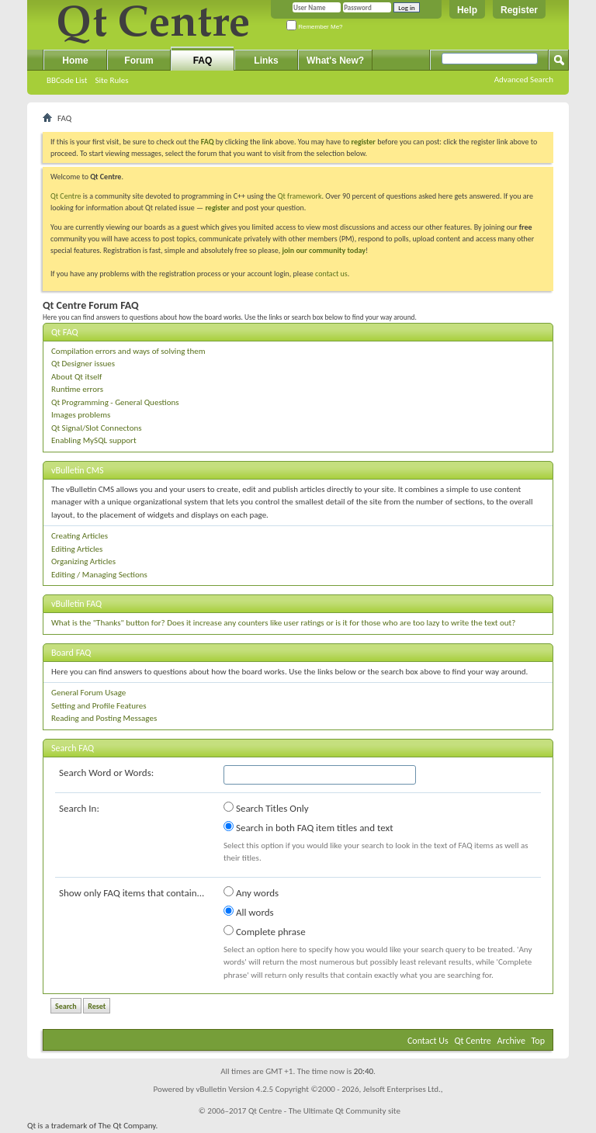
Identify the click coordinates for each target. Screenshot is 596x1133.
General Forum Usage (88, 693)
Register (519, 10)
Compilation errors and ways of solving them (128, 351)
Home (75, 60)
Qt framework (300, 196)
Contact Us (428, 1040)
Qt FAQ (64, 332)
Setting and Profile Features (99, 706)
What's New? (335, 60)
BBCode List (67, 80)
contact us (331, 274)
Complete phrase (265, 931)
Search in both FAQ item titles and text (308, 827)
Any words (251, 892)
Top (538, 1040)
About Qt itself (76, 377)
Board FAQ (71, 652)
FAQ (203, 60)
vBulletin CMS (77, 470)
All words (249, 912)
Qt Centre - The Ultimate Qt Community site (324, 1111)
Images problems (80, 415)
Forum (138, 60)
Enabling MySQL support (94, 440)
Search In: (79, 808)
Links (266, 60)
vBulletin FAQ (76, 603)
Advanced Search (523, 79)
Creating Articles (79, 536)
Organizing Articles (83, 561)
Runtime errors (77, 389)
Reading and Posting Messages (104, 718)
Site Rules (111, 80)
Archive (511, 1040)
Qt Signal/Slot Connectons (96, 428)
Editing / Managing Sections (99, 575)
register (217, 208)
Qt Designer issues (83, 364)
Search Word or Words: (106, 772)
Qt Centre (65, 196)
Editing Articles (76, 549)
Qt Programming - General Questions (115, 402)
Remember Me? (314, 26)
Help (467, 10)
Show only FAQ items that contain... (131, 893)
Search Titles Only (266, 808)
